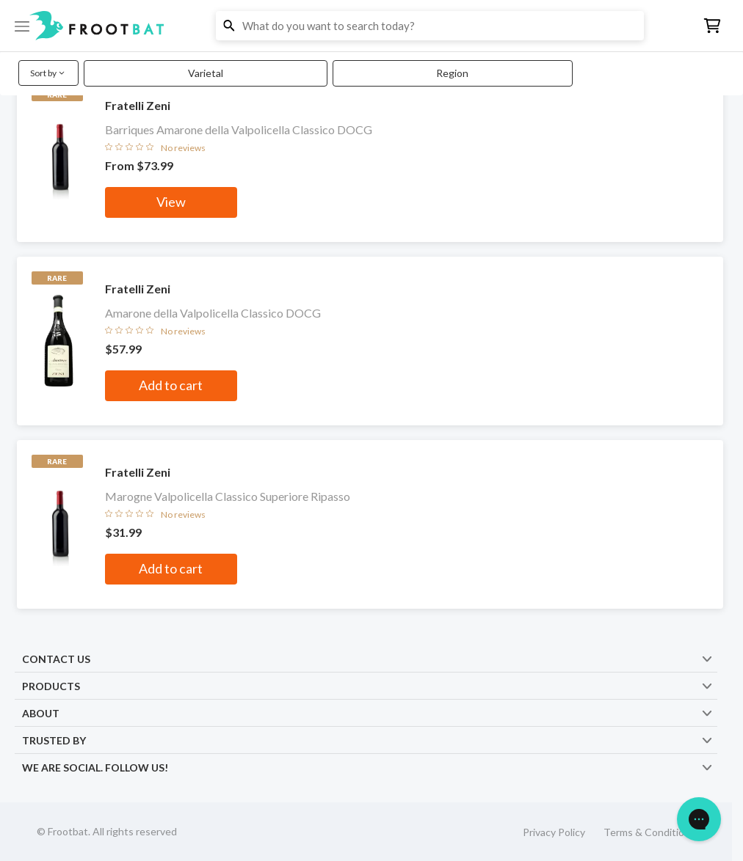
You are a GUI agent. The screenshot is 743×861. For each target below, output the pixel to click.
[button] (371, 25)
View (171, 202)
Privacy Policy (554, 832)
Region (452, 73)
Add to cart (171, 385)
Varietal (205, 73)
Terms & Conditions (649, 832)
